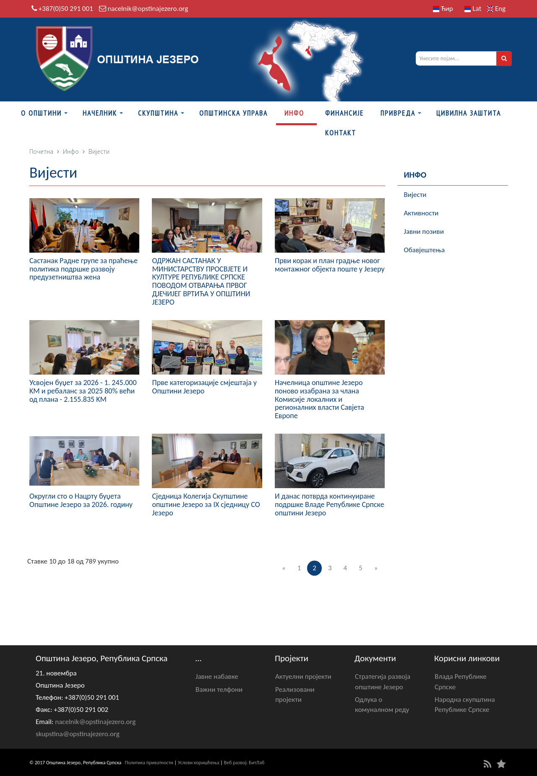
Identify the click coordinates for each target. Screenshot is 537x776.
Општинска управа (233, 113)
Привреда (398, 113)
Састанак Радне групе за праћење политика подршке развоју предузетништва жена (83, 269)
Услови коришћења (198, 763)
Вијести (415, 194)
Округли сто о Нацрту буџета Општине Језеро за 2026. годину (81, 500)
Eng (496, 8)
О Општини (41, 113)
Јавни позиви (424, 231)
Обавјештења (424, 250)
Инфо (294, 113)
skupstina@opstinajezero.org (78, 733)
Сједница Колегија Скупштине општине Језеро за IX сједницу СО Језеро (206, 504)
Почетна (41, 151)
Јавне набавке (217, 676)
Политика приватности (149, 763)
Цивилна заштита (468, 113)
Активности (421, 213)
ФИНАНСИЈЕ (344, 113)
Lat (472, 8)
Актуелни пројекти (303, 676)
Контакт (340, 132)
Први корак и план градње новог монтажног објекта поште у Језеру (330, 265)
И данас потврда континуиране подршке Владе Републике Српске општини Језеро (329, 504)
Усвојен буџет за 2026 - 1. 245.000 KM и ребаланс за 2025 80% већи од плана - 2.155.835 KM (83, 391)
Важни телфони (219, 689)
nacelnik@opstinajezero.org (147, 8)
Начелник (100, 113)
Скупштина (158, 113)
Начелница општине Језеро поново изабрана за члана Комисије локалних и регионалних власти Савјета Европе (319, 399)
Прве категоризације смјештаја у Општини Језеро (204, 387)
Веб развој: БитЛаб (244, 763)
